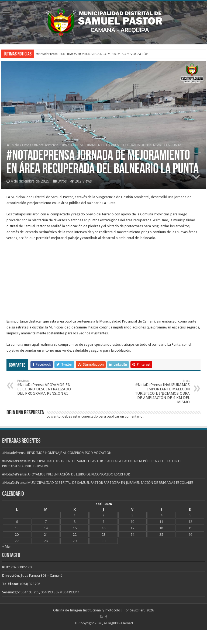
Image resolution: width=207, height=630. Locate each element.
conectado (89, 416)
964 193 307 (50, 592)
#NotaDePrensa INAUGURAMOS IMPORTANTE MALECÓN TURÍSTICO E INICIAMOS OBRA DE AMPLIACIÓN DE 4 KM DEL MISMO (162, 391)
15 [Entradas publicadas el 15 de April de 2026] (75, 528)
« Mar (6, 546)
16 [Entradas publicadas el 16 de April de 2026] (103, 528)
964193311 (71, 592)
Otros (26, 145)
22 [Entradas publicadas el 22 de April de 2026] (75, 535)
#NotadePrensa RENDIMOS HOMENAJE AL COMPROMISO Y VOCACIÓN (92, 54)
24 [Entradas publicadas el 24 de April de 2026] (132, 535)
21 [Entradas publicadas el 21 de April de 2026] (46, 535)
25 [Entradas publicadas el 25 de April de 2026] (161, 535)
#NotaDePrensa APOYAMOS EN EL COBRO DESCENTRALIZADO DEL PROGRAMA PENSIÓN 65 (45, 387)
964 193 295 (29, 592)
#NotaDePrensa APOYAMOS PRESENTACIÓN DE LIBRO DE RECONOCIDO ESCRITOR (66, 474)
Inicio (12, 145)
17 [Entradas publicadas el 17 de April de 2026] (132, 528)
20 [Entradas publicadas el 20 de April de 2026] (17, 535)
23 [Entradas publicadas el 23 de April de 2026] (103, 535)
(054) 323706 (30, 584)
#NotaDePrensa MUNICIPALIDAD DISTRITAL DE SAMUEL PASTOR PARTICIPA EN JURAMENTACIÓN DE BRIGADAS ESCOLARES (98, 483)
